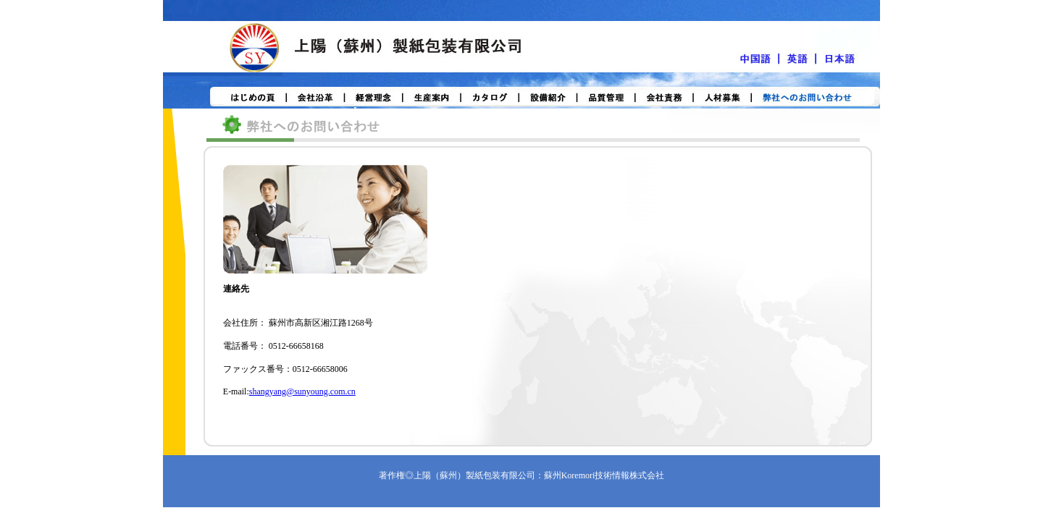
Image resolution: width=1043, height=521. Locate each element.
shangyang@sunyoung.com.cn (302, 391)
